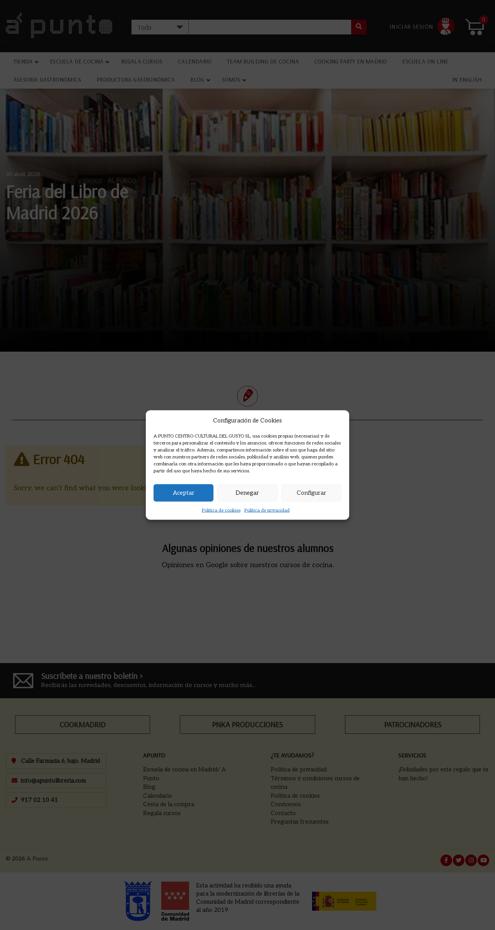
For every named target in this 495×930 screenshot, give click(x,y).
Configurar (311, 492)
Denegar (247, 492)
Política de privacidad (267, 510)
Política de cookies (221, 510)
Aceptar (184, 492)
